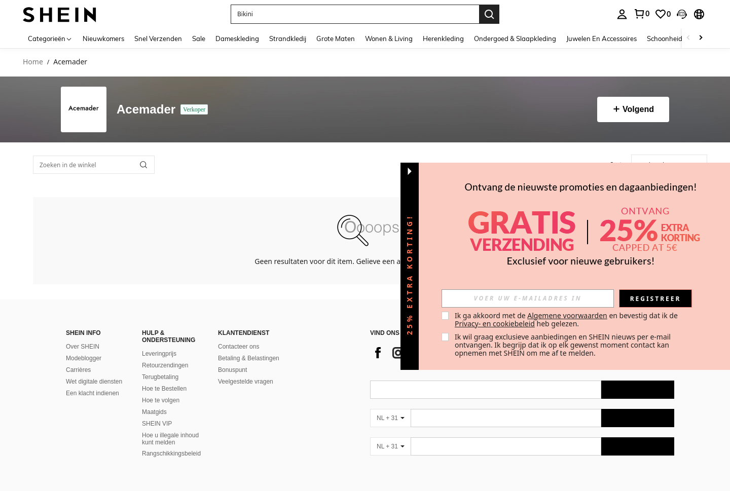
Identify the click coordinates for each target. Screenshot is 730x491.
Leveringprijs (159, 353)
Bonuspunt (232, 369)
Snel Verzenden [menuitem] (158, 38)
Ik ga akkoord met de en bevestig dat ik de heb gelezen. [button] (567, 319)
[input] (528, 298)
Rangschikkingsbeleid (171, 453)
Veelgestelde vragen (245, 381)
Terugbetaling (160, 377)
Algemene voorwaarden (567, 315)
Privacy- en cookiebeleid (495, 323)
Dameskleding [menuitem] (237, 38)
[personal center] (622, 14)
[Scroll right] (700, 38)
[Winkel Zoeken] (143, 164)
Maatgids (154, 412)
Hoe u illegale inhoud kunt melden (170, 439)
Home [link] (33, 62)
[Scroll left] (688, 38)
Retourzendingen (165, 365)
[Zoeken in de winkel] (94, 165)
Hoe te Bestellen (164, 388)
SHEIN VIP (157, 423)
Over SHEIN (82, 346)
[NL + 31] (390, 418)
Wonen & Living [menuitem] (389, 38)
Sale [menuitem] (198, 38)
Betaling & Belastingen (248, 358)
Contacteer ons (238, 346)
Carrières (78, 369)
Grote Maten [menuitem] (335, 38)
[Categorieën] (50, 38)
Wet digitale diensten (94, 381)
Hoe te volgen (160, 400)
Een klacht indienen (92, 393)
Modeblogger (83, 358)
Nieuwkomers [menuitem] (103, 38)
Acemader (146, 109)
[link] (641, 14)
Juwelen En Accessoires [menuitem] (601, 38)
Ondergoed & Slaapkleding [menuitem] (515, 38)
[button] (355, 14)
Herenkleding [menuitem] (443, 38)
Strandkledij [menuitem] (287, 38)
